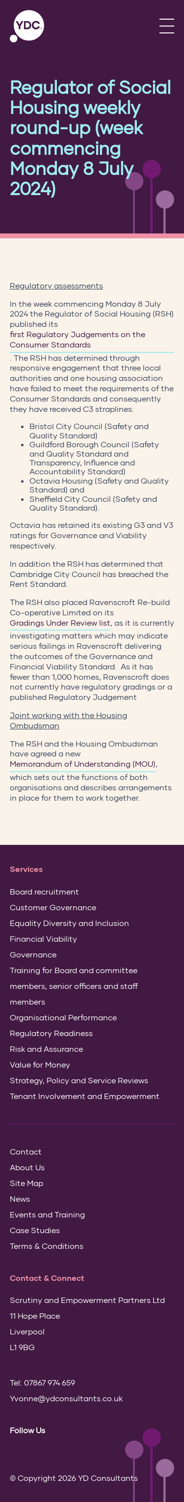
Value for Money (40, 1064)
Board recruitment (44, 891)
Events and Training (47, 1214)
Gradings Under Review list (60, 622)
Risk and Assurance (46, 1048)
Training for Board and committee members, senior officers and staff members (74, 985)
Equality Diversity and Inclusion (69, 922)
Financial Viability (43, 938)
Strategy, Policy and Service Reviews (79, 1080)
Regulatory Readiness (51, 1033)
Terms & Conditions (46, 1245)
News (20, 1198)
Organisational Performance (63, 1017)
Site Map (26, 1182)
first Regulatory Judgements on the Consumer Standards (77, 339)
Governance (33, 954)
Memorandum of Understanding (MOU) (83, 763)
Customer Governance (53, 907)
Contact (26, 1151)
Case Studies (35, 1230)
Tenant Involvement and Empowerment (84, 1095)
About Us (27, 1167)
